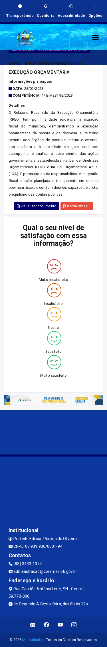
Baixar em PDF (76, 206)
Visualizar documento (36, 206)
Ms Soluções (33, 640)
